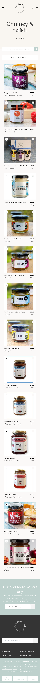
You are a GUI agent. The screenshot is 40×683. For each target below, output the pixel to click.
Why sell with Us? (26, 655)
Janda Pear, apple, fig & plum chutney (17, 567)
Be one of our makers (27, 651)
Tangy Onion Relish (10, 93)
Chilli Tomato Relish (11, 531)
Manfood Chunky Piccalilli (13, 239)
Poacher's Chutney (10, 385)
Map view (20, 38)
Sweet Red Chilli (10, 494)
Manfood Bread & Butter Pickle (14, 312)
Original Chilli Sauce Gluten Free (15, 129)
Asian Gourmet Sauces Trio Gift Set (16, 166)
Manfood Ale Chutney (11, 348)
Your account (6, 651)
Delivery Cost (6, 655)
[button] (33, 66)
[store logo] (20, 8)
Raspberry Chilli (9, 458)
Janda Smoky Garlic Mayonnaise (15, 202)
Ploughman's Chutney (11, 421)
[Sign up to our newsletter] (17, 640)
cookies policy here (9, 669)
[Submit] (33, 606)
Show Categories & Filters (18, 57)
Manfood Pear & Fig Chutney (14, 275)
